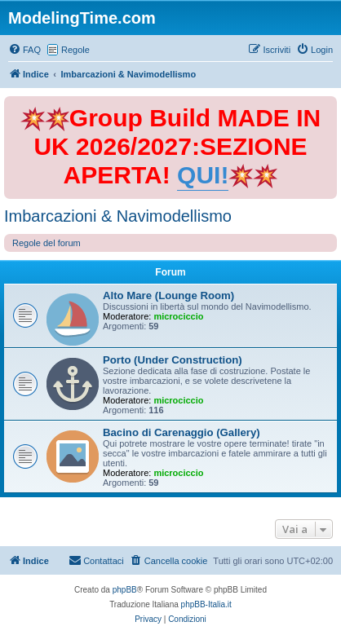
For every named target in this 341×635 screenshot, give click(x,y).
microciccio (178, 316)
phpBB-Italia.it (206, 604)
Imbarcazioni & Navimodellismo (118, 216)
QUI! (202, 174)
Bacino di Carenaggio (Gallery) (181, 432)
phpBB (125, 589)
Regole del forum (46, 243)
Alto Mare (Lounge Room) (168, 295)
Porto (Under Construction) (172, 360)
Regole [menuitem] (75, 50)
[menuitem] (24, 50)
